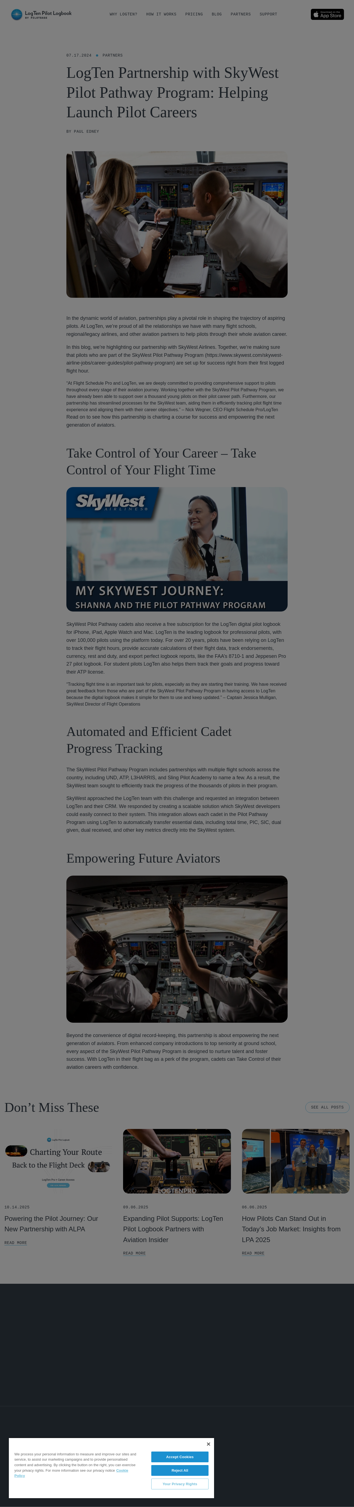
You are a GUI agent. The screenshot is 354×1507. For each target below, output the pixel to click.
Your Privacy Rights (180, 1484)
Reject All (180, 1470)
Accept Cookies (180, 1457)
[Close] (208, 1444)
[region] (111, 1467)
